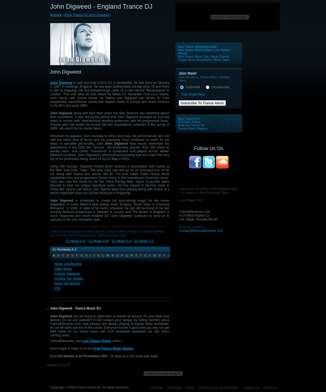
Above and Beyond (68, 264)
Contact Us (251, 387)
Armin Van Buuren (67, 283)
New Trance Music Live (194, 56)
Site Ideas (174, 387)
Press (190, 387)
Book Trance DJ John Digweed (86, 15)
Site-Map (156, 387)
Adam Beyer (63, 269)
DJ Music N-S (122, 241)
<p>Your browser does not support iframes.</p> (227, 17)
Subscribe (193, 87)
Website (56, 15)
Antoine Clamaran (67, 274)
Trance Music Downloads (195, 59)
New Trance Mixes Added (195, 50)
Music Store (222, 59)
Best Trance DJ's (189, 118)
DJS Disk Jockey (189, 122)
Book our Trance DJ (191, 125)
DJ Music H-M (98, 241)
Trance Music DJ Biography (219, 387)
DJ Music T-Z (144, 241)
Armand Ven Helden (68, 278)
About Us (270, 387)
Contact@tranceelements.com (201, 231)
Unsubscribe (221, 87)
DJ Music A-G (75, 241)
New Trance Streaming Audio (197, 46)
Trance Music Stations (192, 128)
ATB (57, 288)
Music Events (220, 56)
